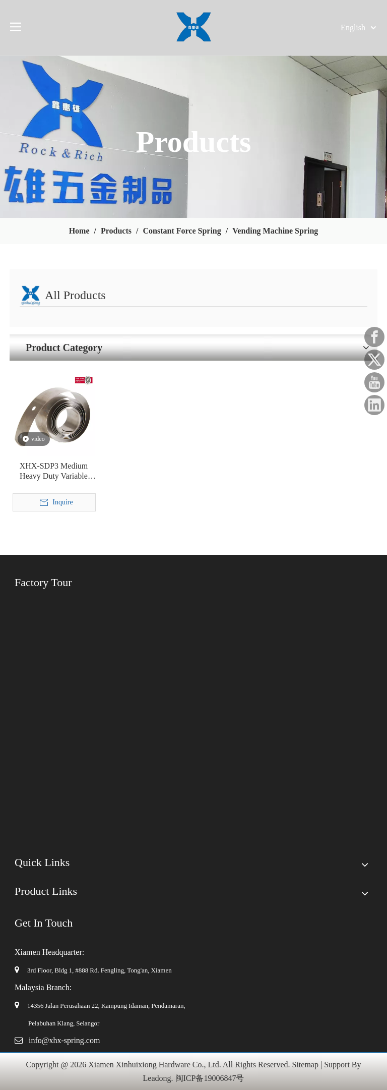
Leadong (157, 1078)
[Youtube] (374, 382)
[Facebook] (374, 337)
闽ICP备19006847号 (209, 1078)
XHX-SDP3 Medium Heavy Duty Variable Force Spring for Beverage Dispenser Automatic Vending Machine (54, 471)
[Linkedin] (374, 405)
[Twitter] (374, 360)
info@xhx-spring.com (64, 1040)
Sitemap (305, 1064)
